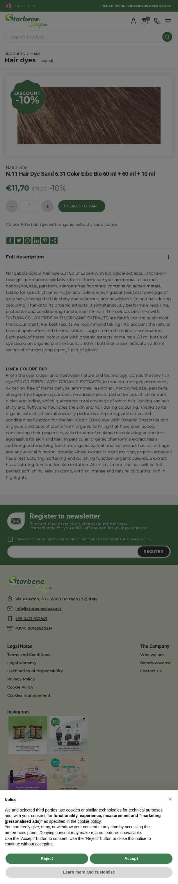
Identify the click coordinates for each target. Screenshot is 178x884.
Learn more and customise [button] (89, 872)
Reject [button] (47, 858)
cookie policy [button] (89, 821)
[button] (170, 799)
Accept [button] (131, 858)
